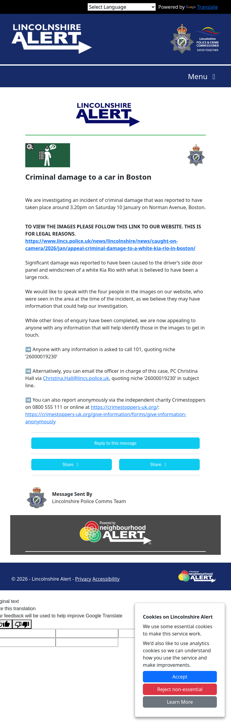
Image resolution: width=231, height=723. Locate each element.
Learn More (180, 702)
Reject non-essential (180, 689)
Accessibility (105, 579)
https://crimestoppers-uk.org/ (124, 407)
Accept (179, 676)
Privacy (83, 579)
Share (72, 464)
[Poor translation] (22, 624)
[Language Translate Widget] (122, 7)
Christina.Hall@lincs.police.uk (76, 378)
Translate (202, 7)
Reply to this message (115, 443)
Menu (203, 76)
